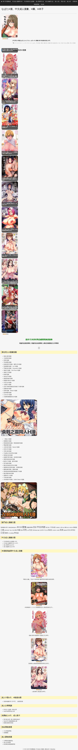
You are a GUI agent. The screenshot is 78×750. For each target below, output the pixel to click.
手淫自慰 (53, 527)
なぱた (33, 43)
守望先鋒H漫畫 (7, 477)
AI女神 (42, 4)
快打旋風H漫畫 (7, 463)
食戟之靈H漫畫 (7, 356)
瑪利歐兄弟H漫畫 (8, 455)
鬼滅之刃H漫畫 (7, 372)
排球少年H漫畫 (7, 449)
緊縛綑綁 (3, 527)
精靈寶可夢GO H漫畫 (9, 380)
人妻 (61, 527)
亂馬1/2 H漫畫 (7, 461)
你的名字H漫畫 (7, 376)
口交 (59, 43)
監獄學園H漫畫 (7, 392)
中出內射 (38, 43)
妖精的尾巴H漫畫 (8, 364)
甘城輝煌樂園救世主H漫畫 (10, 396)
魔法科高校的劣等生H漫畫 (10, 465)
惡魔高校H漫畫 (7, 388)
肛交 (68, 530)
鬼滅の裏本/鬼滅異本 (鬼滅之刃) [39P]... (39, 635)
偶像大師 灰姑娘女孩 (52, 43)
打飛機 (9, 527)
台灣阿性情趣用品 (8, 740)
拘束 (34, 530)
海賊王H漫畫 (7, 370)
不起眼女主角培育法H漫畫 (10, 453)
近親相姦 (12, 533)
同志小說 (63, 1)
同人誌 (64, 43)
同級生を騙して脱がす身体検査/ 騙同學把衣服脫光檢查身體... (39, 579)
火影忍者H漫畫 (7, 447)
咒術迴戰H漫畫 (7, 362)
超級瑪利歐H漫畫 (8, 378)
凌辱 (6, 527)
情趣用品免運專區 (36, 343)
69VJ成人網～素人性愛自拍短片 (12, 719)
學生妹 (16, 533)
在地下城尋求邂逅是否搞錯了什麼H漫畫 (14, 386)
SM (9, 533)
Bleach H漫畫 (13, 390)
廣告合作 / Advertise (50, 749)
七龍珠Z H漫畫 (7, 384)
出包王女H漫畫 (7, 382)
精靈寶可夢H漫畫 (8, 457)
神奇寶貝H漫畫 (17, 457)
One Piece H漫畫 (15, 370)
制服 (18, 530)
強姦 (38, 530)
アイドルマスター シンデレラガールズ (23, 43)
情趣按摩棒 (30, 527)
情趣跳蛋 (65, 530)
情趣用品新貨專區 (24, 343)
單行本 (19, 527)
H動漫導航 (36, 4)
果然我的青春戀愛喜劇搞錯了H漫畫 (13, 471)
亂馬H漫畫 (15, 461)
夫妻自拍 (75, 1)
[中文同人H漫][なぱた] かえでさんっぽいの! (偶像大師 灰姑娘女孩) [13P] (31, 40)
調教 (66, 527)
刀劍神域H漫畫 (7, 358)
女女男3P (42, 530)
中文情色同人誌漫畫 (29, 1)
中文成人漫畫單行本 (17, 1)
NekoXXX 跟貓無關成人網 (10, 721)
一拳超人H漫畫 (7, 439)
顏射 (6, 533)
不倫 (10, 530)
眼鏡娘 (75, 527)
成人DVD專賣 (7, 742)
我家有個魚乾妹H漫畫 (9, 459)
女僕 (28, 530)
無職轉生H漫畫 (7, 441)
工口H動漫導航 (7, 731)
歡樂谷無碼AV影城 (8, 722)
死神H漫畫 (6, 390)
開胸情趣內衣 (14, 527)
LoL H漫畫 (15, 366)
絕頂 (68, 527)
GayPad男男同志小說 (9, 711)
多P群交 (72, 530)
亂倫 (36, 530)
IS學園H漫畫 (19, 467)
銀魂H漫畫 (6, 374)
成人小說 (57, 1)
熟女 (63, 527)
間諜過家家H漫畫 (18, 443)
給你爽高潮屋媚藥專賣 (9, 744)
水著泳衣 (71, 527)
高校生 (50, 530)
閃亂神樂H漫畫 (7, 445)
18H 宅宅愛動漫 (6, 1)
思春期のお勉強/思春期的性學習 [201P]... (39, 663)
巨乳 (25, 530)
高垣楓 (73, 43)
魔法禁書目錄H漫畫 (9, 473)
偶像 (42, 43)
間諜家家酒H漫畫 (8, 443)
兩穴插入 (48, 527)
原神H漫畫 (6, 360)
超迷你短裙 (6, 530)
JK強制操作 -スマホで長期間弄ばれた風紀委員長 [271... (39, 607)
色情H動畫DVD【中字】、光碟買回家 (13, 701)
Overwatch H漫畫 (17, 368)
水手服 (13, 530)
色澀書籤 (6, 732)
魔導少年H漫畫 (17, 364)
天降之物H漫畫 (7, 451)
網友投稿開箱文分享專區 (51, 343)
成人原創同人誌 (40, 1)
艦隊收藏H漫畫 (7, 469)
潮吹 (22, 530)
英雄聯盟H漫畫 (7, 366)
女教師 (58, 530)
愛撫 (68, 43)
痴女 (16, 530)
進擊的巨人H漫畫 (8, 475)
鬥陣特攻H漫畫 (7, 368)
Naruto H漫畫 (16, 447)
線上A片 (69, 1)
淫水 (71, 43)
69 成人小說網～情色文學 (10, 709)
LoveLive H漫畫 (8, 394)
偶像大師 (45, 43)
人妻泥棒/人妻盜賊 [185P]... (39, 691)
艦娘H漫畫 (15, 469)
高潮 (61, 530)
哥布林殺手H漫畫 (8, 479)
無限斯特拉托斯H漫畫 (9, 467)
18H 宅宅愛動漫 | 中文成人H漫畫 (35, 749)
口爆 (62, 43)
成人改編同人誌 (49, 1)
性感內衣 (54, 530)
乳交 (30, 530)
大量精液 (58, 527)
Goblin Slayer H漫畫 (19, 479)
